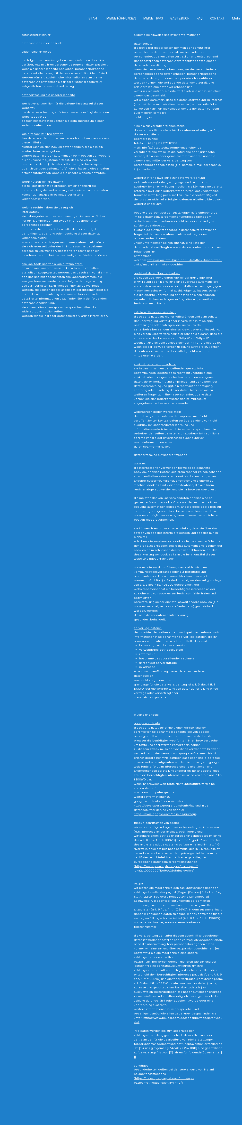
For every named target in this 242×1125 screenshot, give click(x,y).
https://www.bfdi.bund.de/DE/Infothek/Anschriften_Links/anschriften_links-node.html (178, 262)
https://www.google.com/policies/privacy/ (165, 814)
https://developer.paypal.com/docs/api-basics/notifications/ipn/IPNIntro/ (164, 1080)
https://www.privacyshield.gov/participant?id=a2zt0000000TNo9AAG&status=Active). (166, 868)
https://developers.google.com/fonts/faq (164, 805)
